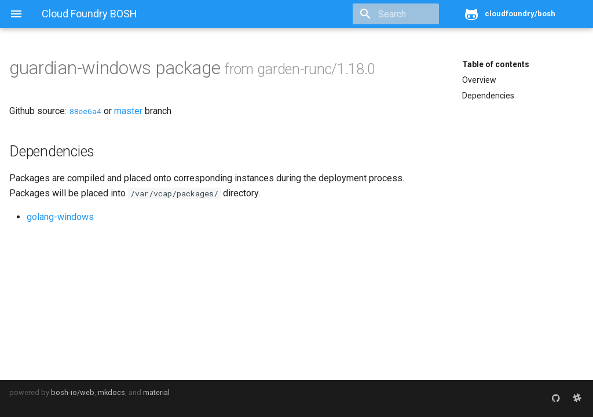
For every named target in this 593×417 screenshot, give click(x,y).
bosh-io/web (72, 392)
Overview (479, 80)
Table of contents (495, 64)
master (128, 110)
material (156, 392)
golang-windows (60, 216)
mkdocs (111, 392)
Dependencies (488, 95)
